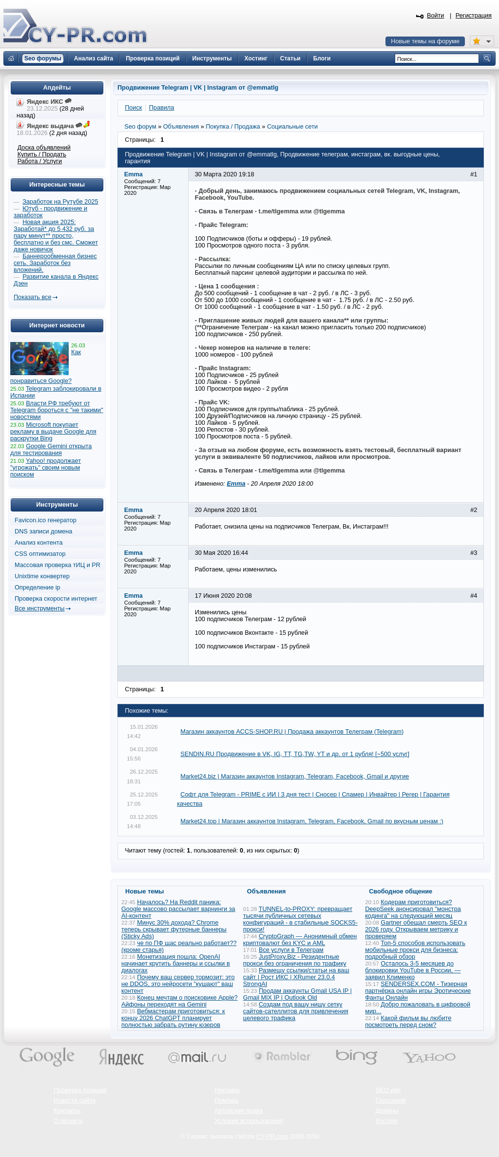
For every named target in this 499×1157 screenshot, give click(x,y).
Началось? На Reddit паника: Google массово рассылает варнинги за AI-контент (178, 909)
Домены (387, 1110)
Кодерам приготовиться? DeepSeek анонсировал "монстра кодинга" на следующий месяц (413, 909)
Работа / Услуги (40, 161)
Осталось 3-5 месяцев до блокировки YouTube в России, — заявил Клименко (413, 970)
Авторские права (238, 1110)
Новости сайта (75, 1100)
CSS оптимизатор (40, 553)
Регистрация (474, 15)
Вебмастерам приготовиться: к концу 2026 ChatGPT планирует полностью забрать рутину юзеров (173, 1018)
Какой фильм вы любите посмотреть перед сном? (408, 1021)
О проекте (68, 1121)
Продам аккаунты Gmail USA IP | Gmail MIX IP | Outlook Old (297, 994)
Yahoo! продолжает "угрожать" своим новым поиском (45, 467)
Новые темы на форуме (425, 41)
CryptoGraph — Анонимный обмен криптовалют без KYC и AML (300, 940)
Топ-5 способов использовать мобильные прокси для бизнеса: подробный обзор (415, 950)
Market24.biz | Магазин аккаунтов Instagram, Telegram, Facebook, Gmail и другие (294, 776)
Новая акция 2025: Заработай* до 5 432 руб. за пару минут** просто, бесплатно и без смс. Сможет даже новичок (56, 236)
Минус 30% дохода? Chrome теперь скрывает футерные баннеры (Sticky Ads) (174, 929)
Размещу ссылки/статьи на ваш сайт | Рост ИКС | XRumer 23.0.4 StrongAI (296, 977)
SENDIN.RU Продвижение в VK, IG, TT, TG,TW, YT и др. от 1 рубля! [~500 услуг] (294, 754)
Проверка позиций (80, 1090)
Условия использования (248, 1121)
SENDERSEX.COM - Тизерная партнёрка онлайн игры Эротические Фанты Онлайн (418, 991)
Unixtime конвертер (42, 576)
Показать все (32, 297)
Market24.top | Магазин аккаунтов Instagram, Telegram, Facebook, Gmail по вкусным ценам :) (311, 821)
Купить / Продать (42, 154)
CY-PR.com (272, 1136)
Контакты (67, 1110)
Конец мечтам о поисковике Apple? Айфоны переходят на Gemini (179, 1001)
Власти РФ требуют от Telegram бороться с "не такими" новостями (56, 410)
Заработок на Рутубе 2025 (60, 201)
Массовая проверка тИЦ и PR (57, 565)
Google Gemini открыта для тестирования (51, 449)
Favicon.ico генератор (46, 520)
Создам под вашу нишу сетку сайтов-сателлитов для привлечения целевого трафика (295, 1011)
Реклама (226, 1090)
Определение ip (37, 587)
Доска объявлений (44, 147)
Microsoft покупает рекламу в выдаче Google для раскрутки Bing (53, 431)
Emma (236, 483)
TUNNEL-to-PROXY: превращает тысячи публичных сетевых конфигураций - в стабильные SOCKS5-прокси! (300, 919)
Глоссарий (391, 1100)
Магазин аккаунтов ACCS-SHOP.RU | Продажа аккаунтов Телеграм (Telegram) (291, 731)
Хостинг (387, 1121)
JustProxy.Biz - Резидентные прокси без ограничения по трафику (294, 960)
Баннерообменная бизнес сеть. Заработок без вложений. (55, 263)
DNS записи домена (43, 531)
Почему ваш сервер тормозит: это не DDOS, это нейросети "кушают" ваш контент (178, 984)
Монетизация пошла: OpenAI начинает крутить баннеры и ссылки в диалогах (175, 963)
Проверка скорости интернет (56, 598)
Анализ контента (39, 542)
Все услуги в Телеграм (291, 950)
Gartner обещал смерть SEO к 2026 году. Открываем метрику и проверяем (416, 929)
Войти (435, 15)
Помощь (226, 1100)
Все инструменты (39, 608)
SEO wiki (388, 1090)
